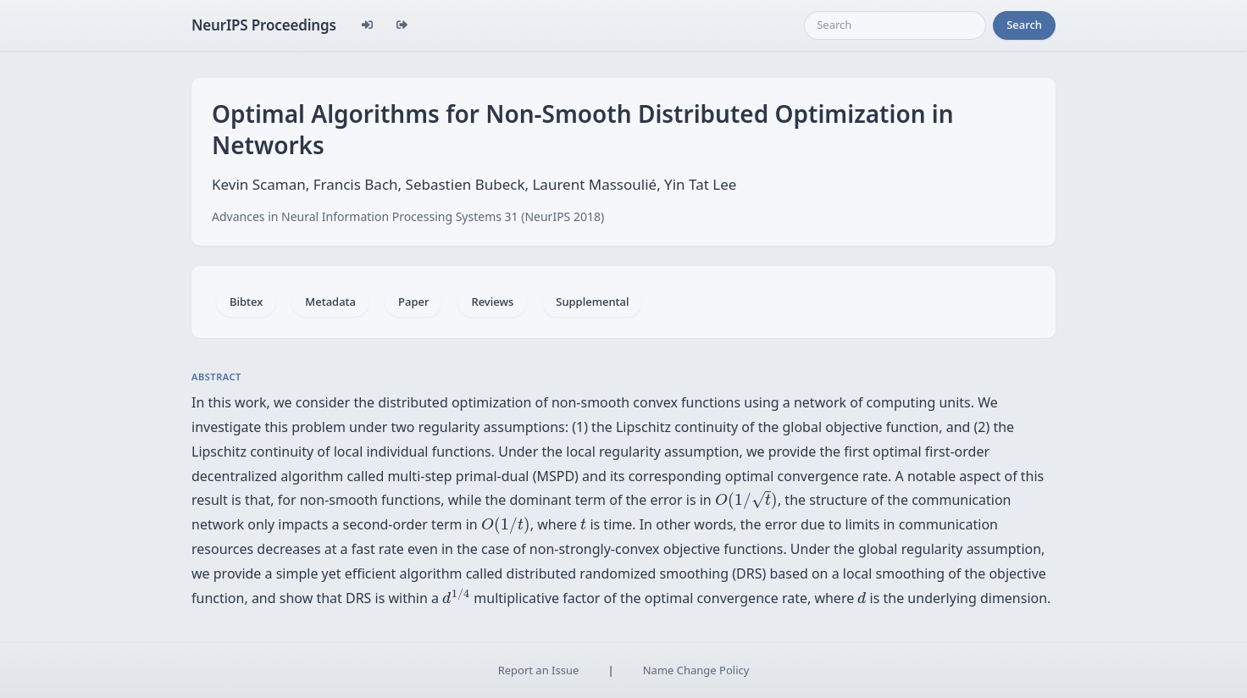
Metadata (330, 301)
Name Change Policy (696, 670)
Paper (413, 301)
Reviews (492, 301)
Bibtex (246, 301)
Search (1024, 24)
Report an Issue (538, 670)
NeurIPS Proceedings (263, 25)
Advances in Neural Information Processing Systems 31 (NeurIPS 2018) (408, 216)
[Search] (895, 25)
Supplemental (592, 301)
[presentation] (746, 500)
